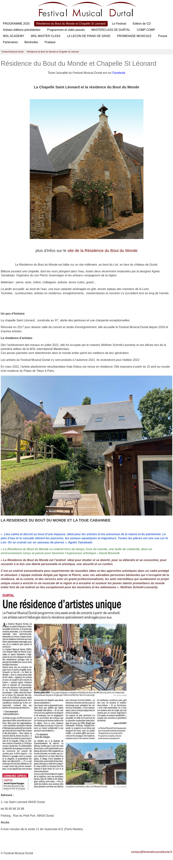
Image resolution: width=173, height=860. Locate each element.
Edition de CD (142, 23)
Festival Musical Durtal (12, 51)
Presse (162, 36)
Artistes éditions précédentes (21, 29)
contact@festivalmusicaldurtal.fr (151, 851)
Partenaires (10, 42)
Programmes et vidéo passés (66, 29)
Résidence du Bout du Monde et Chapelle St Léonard (70, 23)
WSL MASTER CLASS (45, 36)
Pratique (50, 42)
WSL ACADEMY (13, 36)
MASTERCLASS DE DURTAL (110, 29)
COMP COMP (146, 29)
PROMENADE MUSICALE (134, 36)
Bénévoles (31, 42)
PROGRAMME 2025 (16, 23)
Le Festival (119, 23)
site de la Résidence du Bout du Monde (103, 250)
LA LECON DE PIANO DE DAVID (88, 36)
